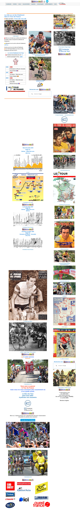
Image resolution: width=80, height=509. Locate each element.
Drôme (23, 38)
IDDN (67, 397)
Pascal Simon (13, 70)
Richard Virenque (14, 83)
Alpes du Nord (9, 18)
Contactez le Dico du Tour (27, 409)
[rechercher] (40, 94)
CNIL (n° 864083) (68, 396)
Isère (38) (23, 18)
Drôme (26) (17, 18)
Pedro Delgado (13, 76)
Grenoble (23, 68)
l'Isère (7, 39)
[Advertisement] (40, 10)
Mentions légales (64, 400)
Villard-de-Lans (19, 74)
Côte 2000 (12, 81)
